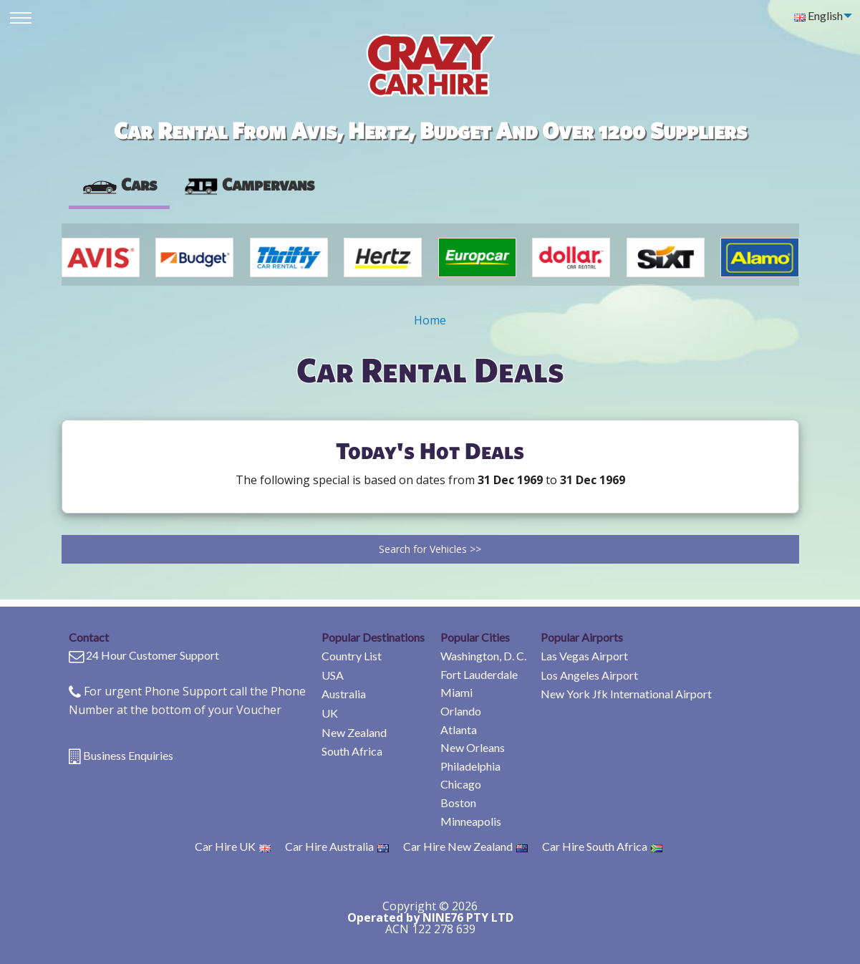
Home (430, 320)
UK (330, 713)
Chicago (460, 784)
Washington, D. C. (483, 655)
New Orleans (472, 747)
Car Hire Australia (337, 846)
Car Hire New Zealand (465, 846)
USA (333, 675)
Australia (344, 693)
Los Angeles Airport (589, 675)
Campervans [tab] (248, 184)
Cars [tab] (119, 184)
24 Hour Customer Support (152, 655)
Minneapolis (470, 821)
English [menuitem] (818, 15)
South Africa (352, 751)
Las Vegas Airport (584, 655)
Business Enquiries (128, 755)
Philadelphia (470, 766)
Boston (458, 802)
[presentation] (248, 184)
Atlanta (458, 729)
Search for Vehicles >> (430, 549)
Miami (456, 692)
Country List (352, 655)
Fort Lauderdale (479, 674)
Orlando (460, 711)
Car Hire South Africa (602, 846)
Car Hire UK (233, 846)
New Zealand (354, 732)
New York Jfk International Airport (626, 693)
